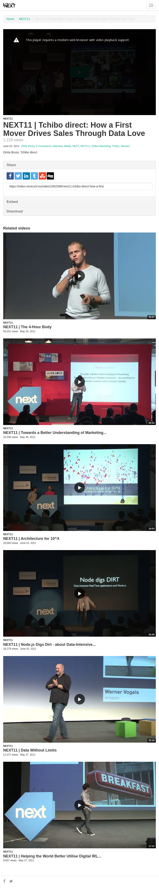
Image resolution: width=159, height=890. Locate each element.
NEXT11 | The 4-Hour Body (27, 327)
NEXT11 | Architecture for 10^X (31, 538)
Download (15, 211)
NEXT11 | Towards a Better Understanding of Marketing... (55, 433)
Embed (12, 202)
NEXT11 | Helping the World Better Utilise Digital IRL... (52, 856)
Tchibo (116, 146)
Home (10, 19)
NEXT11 (24, 19)
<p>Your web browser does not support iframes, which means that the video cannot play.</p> (79, 72)
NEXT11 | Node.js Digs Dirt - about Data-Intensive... (49, 644)
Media (67, 146)
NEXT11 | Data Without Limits (30, 750)
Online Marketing (101, 146)
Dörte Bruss (28, 146)
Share (11, 165)
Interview (58, 146)
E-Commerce (43, 146)
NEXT (75, 146)
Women (125, 146)
